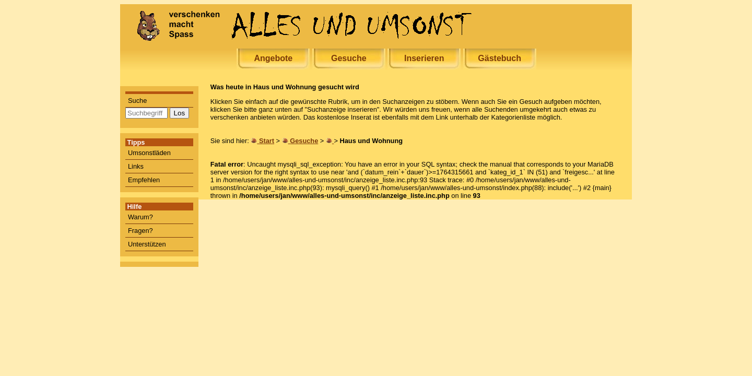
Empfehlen (144, 180)
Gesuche (349, 58)
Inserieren (424, 58)
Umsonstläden (149, 153)
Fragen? (140, 230)
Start (266, 141)
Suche (137, 100)
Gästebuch (499, 58)
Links (136, 166)
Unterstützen (147, 244)
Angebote (273, 58)
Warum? (140, 217)
